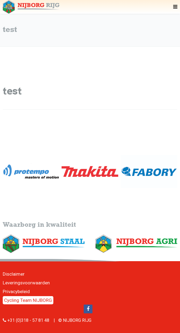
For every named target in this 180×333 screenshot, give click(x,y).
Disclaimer (14, 274)
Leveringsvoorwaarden (26, 282)
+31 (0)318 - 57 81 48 (28, 320)
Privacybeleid (16, 291)
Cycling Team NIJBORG (28, 300)
